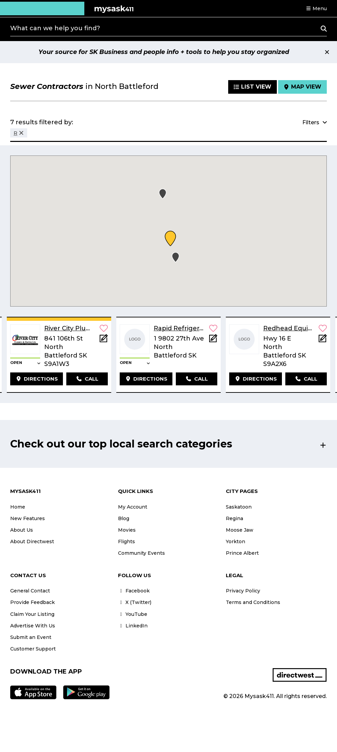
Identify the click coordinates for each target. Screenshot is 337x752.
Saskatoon (239, 507)
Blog (123, 518)
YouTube (132, 614)
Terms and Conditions (253, 602)
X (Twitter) (134, 602)
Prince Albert (242, 553)
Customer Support (33, 649)
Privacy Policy (243, 591)
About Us (21, 530)
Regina (234, 518)
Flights (126, 541)
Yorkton (235, 541)
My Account (132, 507)
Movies (127, 530)
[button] (316, 8)
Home (17, 507)
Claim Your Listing (32, 614)
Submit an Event (30, 637)
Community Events (141, 553)
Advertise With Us (32, 626)
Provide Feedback (32, 602)
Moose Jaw (239, 530)
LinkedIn (133, 626)
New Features (27, 518)
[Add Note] (104, 340)
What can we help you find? (55, 28)
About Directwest (32, 541)
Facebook (134, 591)
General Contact (30, 591)
